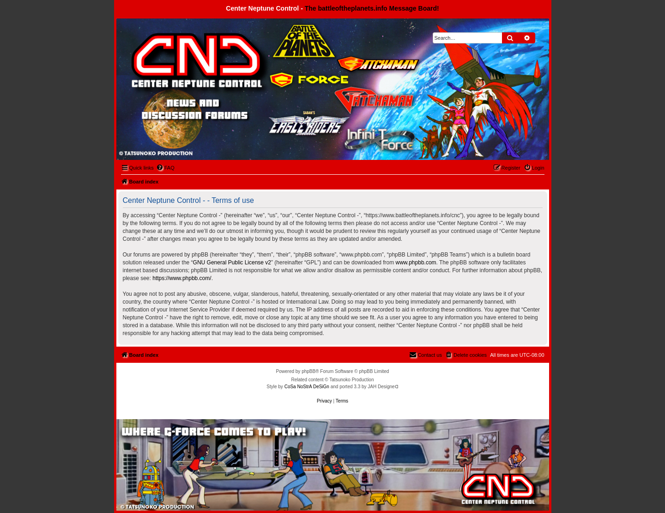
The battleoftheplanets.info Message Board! (372, 8)
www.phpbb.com (416, 262)
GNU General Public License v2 (232, 262)
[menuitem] (165, 167)
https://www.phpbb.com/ (181, 278)
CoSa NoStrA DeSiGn (306, 386)
